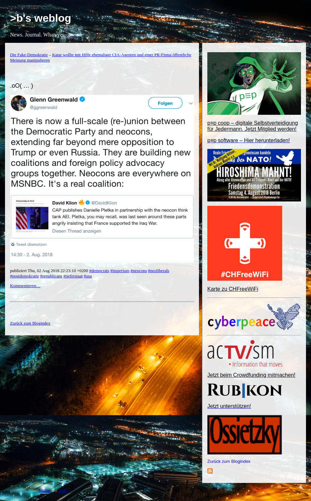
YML (63, 490)
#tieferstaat (73, 275)
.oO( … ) (21, 85)
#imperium (119, 270)
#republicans (51, 275)
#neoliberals (159, 270)
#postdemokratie (24, 275)
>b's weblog (40, 18)
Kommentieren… (25, 285)
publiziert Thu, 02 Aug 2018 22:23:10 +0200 (49, 270)
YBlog (44, 490)
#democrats (99, 270)
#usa (88, 275)
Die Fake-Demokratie (29, 54)
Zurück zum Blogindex (228, 461)
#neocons (138, 270)
